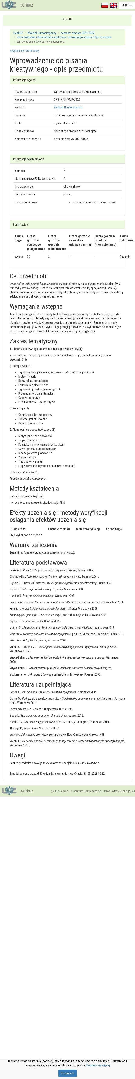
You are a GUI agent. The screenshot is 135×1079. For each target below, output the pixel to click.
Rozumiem (67, 1073)
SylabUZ (27, 5)
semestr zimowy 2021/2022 (78, 33)
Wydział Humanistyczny (41, 33)
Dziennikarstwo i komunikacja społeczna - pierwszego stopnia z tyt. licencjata (64, 37)
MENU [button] (127, 5)
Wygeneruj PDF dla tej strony (24, 50)
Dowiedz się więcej (98, 1065)
